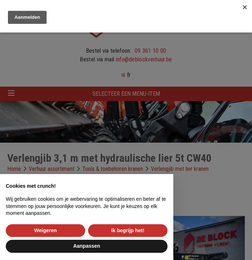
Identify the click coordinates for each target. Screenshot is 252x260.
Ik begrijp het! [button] (127, 230)
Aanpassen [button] (86, 246)
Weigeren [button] (45, 230)
